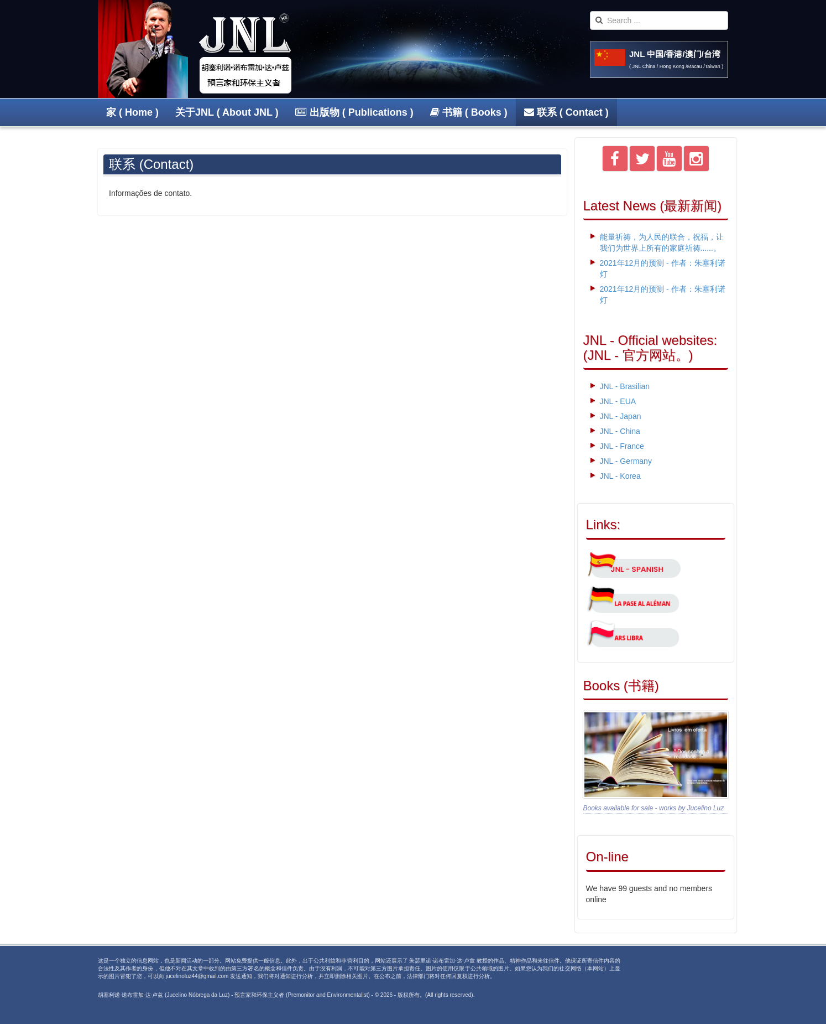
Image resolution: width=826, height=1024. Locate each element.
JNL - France (622, 446)
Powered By (687, 971)
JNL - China (620, 431)
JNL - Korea (620, 476)
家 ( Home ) (132, 112)
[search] (659, 20)
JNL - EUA (618, 401)
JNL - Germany (626, 461)
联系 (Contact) (151, 164)
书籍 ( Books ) (469, 112)
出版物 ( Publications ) (354, 112)
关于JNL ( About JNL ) (227, 112)
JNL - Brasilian (625, 386)
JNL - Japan (620, 416)
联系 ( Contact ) (566, 112)
